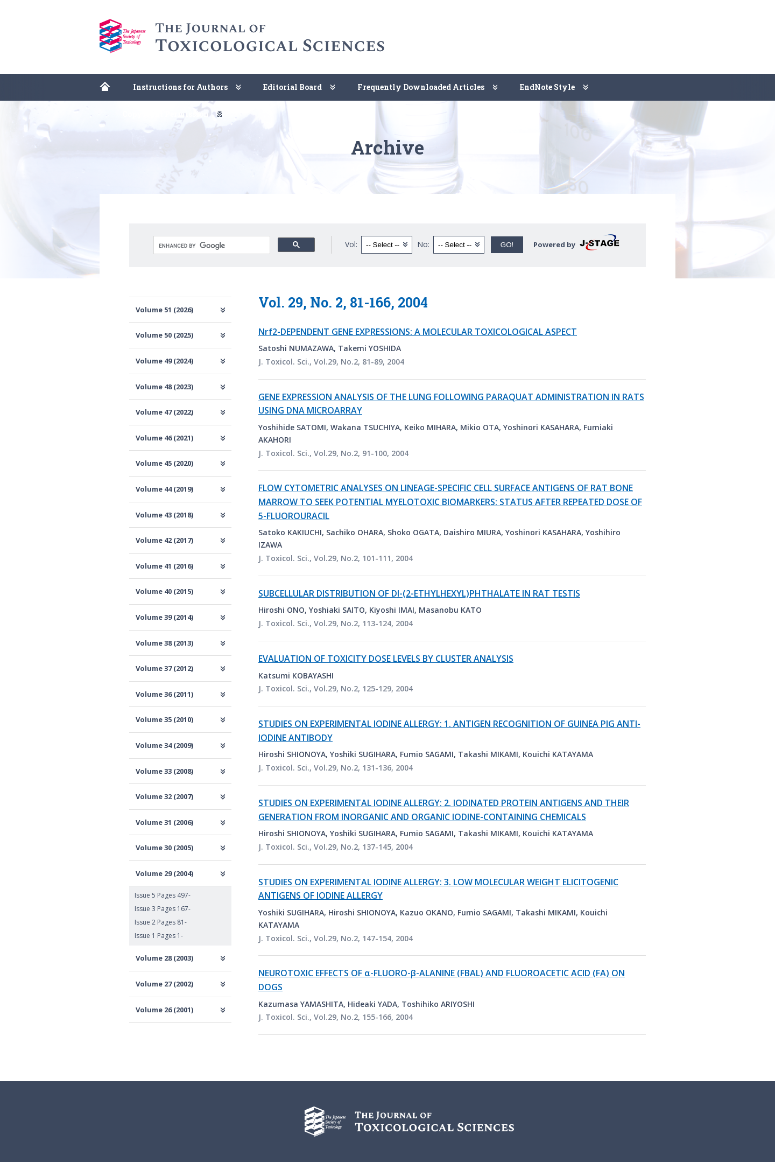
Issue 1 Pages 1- (159, 935)
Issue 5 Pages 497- (163, 895)
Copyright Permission (165, 114)
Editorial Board (292, 87)
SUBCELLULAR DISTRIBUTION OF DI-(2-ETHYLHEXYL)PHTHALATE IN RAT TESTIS (419, 593)
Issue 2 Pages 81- (161, 922)
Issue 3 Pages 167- (163, 908)
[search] (211, 245)
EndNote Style (547, 87)
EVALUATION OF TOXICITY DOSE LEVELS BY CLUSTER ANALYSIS (385, 658)
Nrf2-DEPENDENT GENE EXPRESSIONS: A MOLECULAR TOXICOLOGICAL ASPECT (417, 332)
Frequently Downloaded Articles (420, 87)
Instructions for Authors (180, 87)
